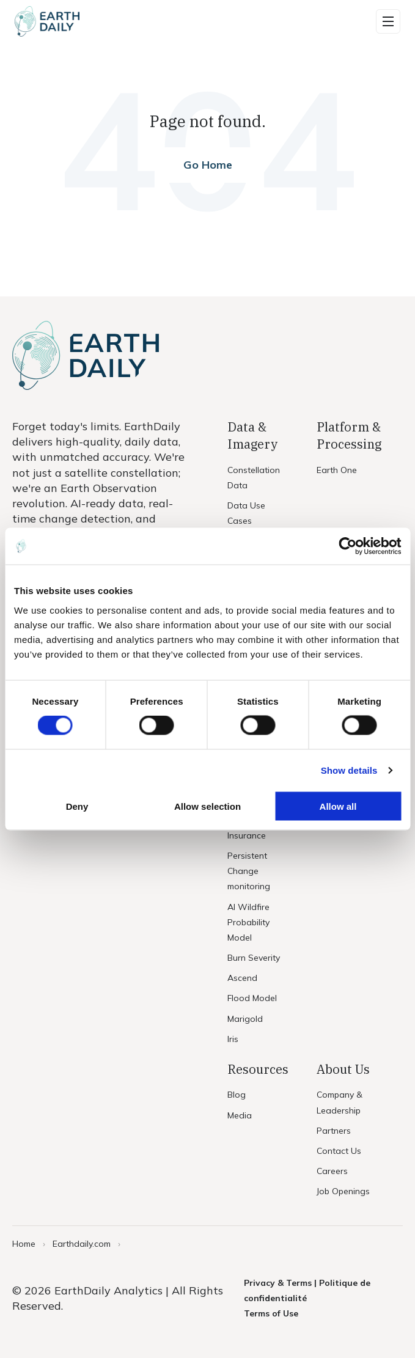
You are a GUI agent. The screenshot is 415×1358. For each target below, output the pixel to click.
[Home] (47, 21)
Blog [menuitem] (236, 1094)
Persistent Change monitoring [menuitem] (248, 871)
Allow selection (207, 806)
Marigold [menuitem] (245, 1018)
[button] (388, 21)
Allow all (338, 806)
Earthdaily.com (82, 1243)
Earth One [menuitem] (337, 469)
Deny (77, 806)
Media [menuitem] (239, 1115)
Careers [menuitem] (332, 1170)
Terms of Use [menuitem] (271, 1313)
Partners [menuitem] (334, 1130)
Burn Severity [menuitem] (253, 957)
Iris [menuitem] (232, 1038)
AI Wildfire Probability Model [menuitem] (248, 922)
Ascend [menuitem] (242, 977)
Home (23, 1243)
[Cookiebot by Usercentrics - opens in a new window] (347, 546)
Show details (349, 770)
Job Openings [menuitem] (343, 1191)
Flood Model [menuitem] (252, 998)
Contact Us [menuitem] (339, 1150)
